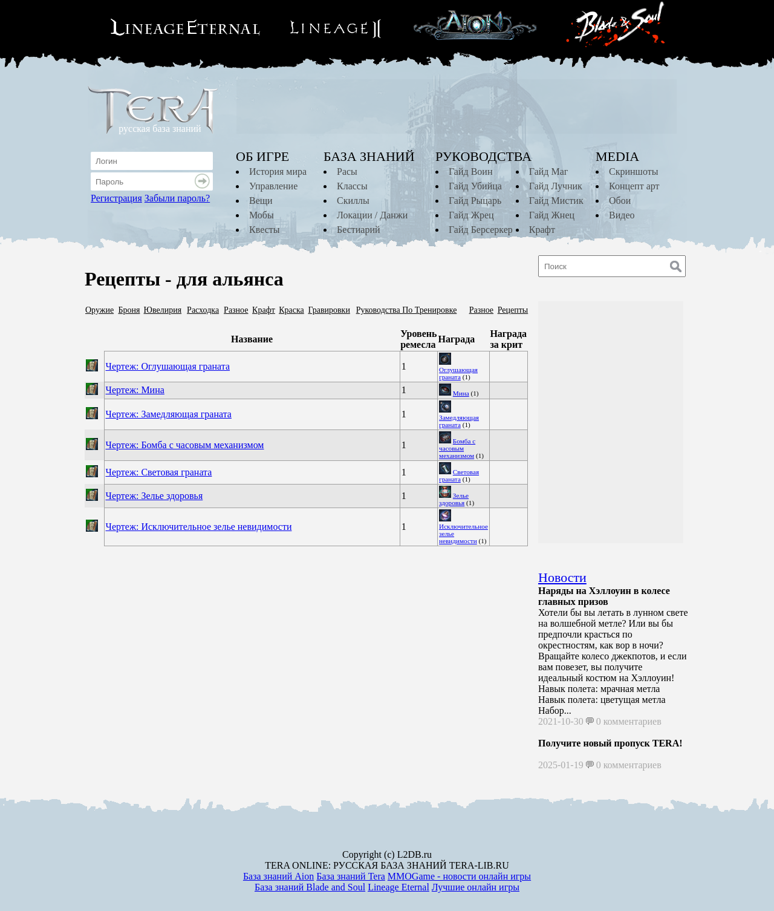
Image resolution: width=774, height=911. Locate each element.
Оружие (99, 310)
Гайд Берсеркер (481, 229)
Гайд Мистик (556, 200)
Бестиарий (358, 229)
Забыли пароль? (177, 198)
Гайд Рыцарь (475, 200)
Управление (273, 186)
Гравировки (329, 310)
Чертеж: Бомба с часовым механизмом (185, 445)
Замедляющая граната (459, 421)
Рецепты (513, 310)
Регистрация (116, 198)
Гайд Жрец (471, 215)
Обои (620, 200)
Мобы (261, 215)
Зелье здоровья (454, 499)
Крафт (542, 229)
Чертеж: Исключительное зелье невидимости (199, 526)
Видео (621, 215)
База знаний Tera (350, 876)
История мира (278, 171)
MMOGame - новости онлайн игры (459, 876)
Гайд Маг (548, 171)
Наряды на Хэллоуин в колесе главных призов (604, 596)
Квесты (264, 229)
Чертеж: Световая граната (159, 472)
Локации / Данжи (372, 215)
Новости (562, 577)
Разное (236, 310)
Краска (291, 310)
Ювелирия (163, 310)
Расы (347, 171)
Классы (352, 186)
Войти (204, 181)
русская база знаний (160, 128)
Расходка (203, 310)
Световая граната (459, 475)
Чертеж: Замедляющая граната (169, 414)
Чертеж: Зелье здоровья (154, 496)
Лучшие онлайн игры (475, 887)
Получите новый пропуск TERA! (610, 743)
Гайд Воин (470, 171)
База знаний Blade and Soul (310, 887)
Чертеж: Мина (135, 390)
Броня (129, 310)
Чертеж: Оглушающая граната (168, 366)
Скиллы (353, 200)
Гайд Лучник (555, 186)
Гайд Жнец (551, 215)
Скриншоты (633, 171)
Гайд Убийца (475, 186)
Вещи (261, 200)
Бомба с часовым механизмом (457, 448)
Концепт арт (634, 186)
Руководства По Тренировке (406, 310)
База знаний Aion (278, 876)
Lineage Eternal (398, 887)
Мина (461, 393)
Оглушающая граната (458, 373)
